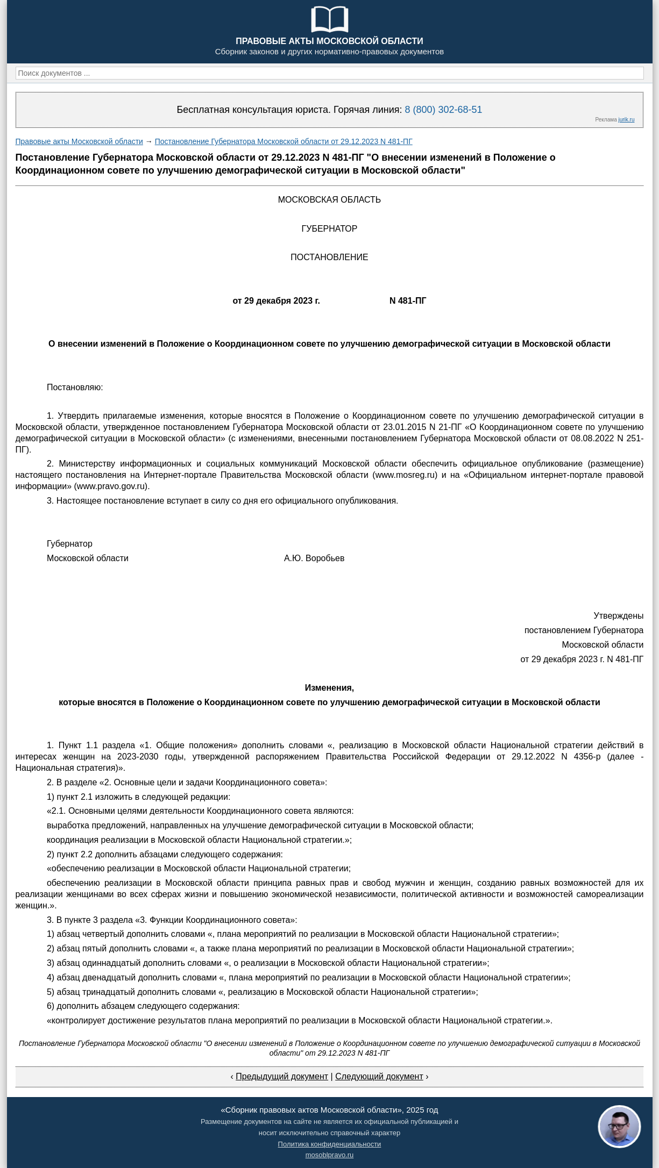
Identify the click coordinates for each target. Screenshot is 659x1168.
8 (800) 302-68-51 (443, 109)
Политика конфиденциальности (329, 1144)
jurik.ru (626, 120)
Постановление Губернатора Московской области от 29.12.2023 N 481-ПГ (284, 141)
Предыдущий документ (282, 1076)
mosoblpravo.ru (330, 1155)
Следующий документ (379, 1076)
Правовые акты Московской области (79, 141)
